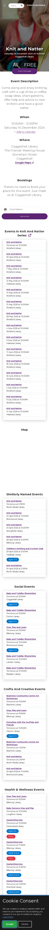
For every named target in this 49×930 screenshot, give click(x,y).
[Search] (13, 5)
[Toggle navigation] (4, 5)
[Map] (24, 460)
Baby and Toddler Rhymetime (21, 593)
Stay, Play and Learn (16, 627)
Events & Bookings (36, 5)
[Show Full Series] (29, 235)
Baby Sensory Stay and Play (20, 808)
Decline (24, 924)
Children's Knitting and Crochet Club (24, 548)
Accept (9, 924)
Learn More (8, 917)
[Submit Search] (21, 5)
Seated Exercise (14, 820)
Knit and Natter (14, 242)
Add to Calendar (25, 131)
